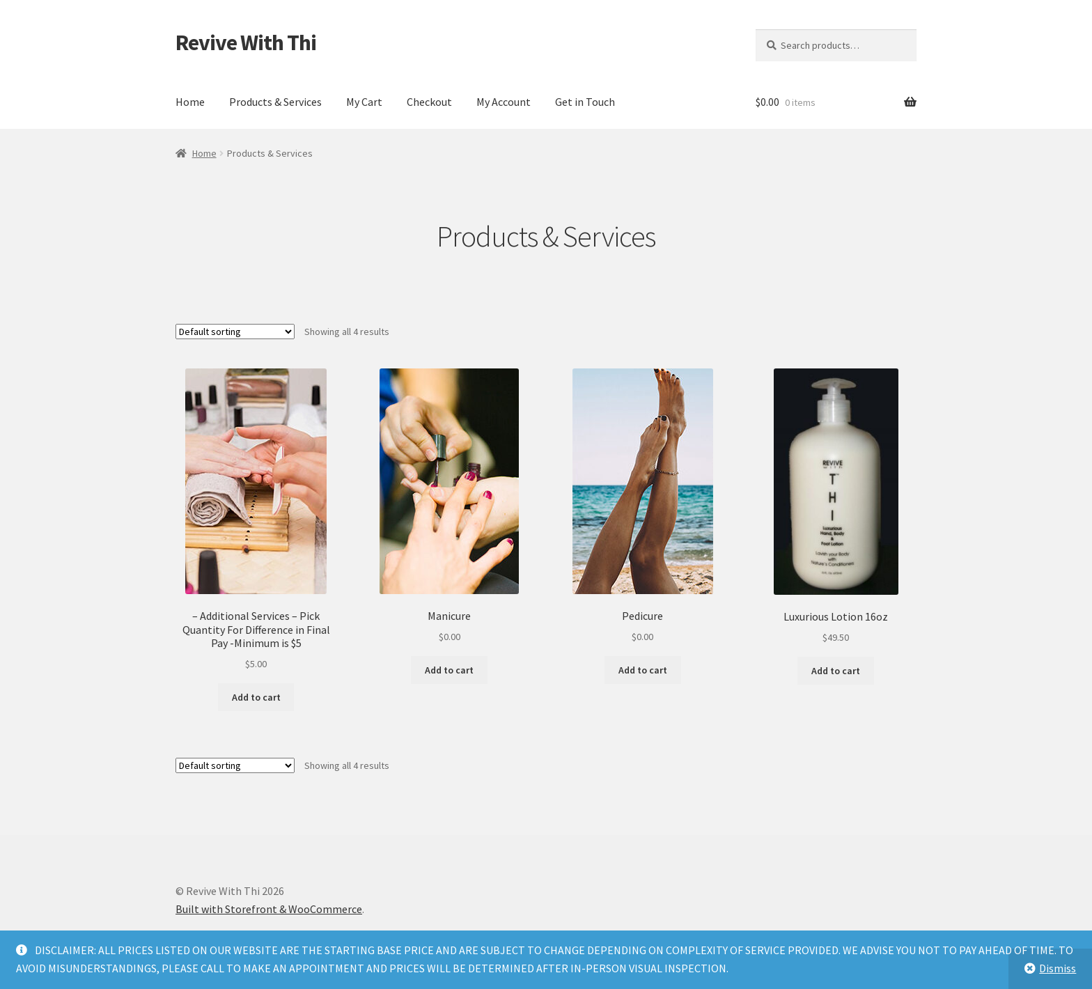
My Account (503, 102)
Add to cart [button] (256, 697)
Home (190, 102)
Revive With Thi (246, 42)
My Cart (364, 102)
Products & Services (275, 102)
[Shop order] (235, 331)
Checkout (429, 102)
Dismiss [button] (1057, 968)
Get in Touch (585, 102)
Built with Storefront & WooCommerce (269, 909)
